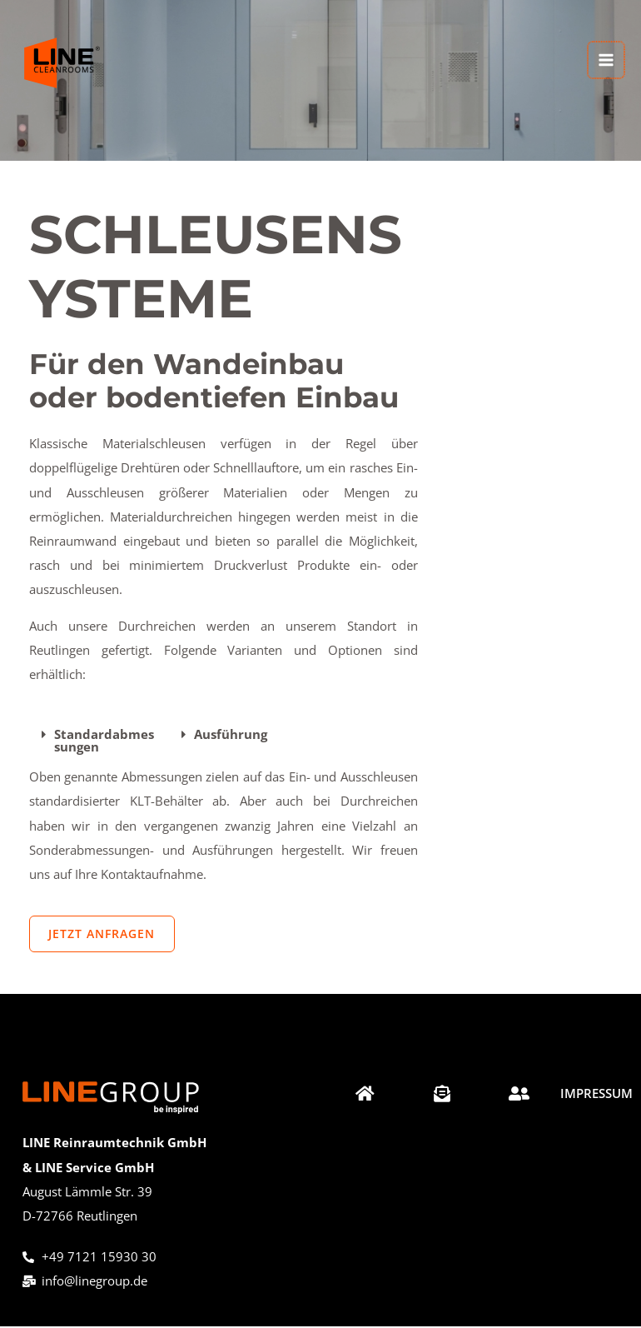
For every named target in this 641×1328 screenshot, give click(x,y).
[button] (99, 740)
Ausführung (230, 734)
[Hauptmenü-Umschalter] (606, 55)
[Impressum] (597, 1099)
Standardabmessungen (104, 740)
